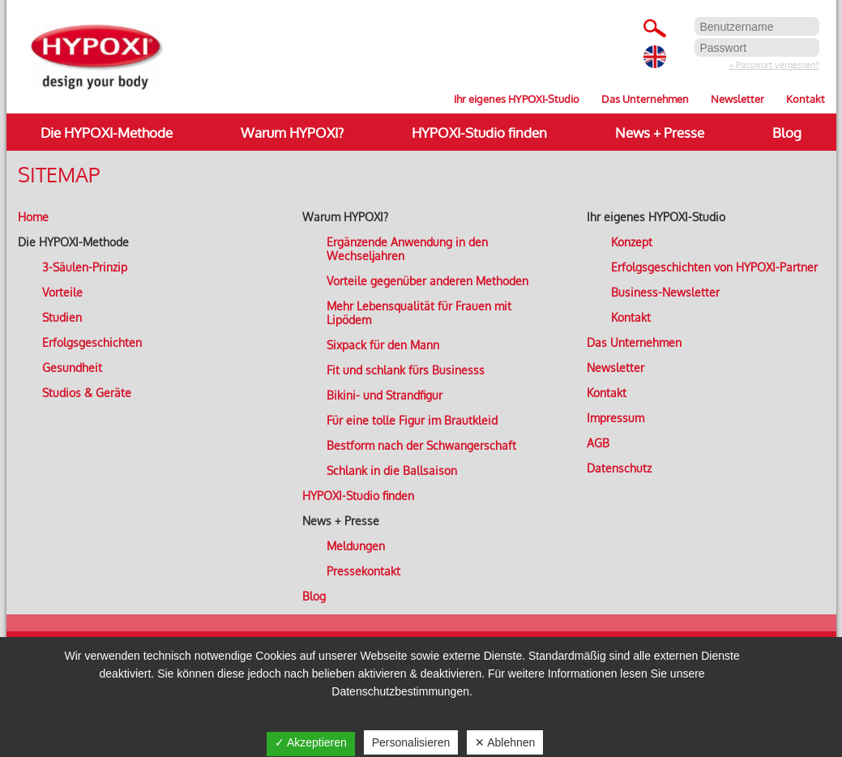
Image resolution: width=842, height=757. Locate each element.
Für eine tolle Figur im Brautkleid (412, 420)
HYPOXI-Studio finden (479, 132)
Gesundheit (72, 367)
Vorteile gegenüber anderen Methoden (427, 281)
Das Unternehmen (645, 98)
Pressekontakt (363, 571)
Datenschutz (619, 468)
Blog (786, 132)
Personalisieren (411, 742)
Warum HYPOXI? (292, 132)
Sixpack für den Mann (383, 345)
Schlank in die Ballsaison (392, 470)
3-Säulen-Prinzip (84, 267)
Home (33, 217)
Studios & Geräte (86, 393)
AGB (598, 443)
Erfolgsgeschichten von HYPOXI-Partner (714, 267)
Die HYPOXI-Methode (107, 132)
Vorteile (62, 292)
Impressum (615, 418)
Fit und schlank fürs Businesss (406, 370)
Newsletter (737, 98)
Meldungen (356, 546)
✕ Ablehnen (505, 742)
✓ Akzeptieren (311, 742)
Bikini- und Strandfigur (384, 395)
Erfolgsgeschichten (92, 342)
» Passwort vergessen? (774, 64)
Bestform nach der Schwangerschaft (421, 445)
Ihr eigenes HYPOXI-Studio (516, 98)
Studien (62, 317)
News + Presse (659, 132)
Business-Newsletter (665, 292)
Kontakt (805, 98)
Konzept (631, 242)
